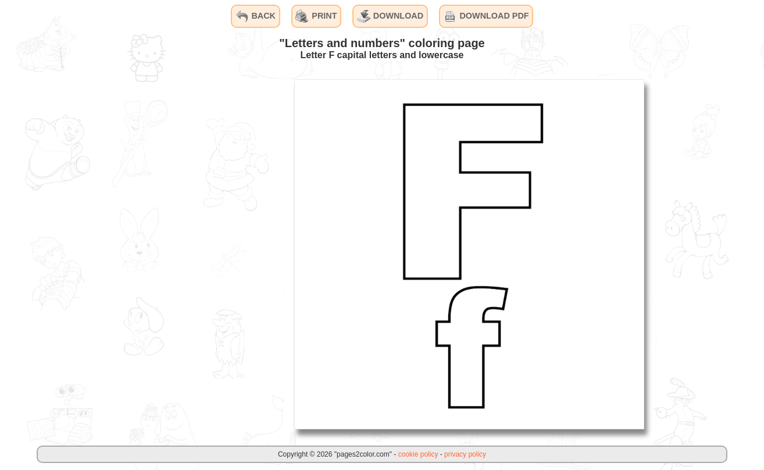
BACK (255, 16)
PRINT (316, 16)
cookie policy (418, 454)
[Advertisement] (197, 253)
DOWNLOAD (390, 16)
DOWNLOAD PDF (486, 16)
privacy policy (465, 454)
